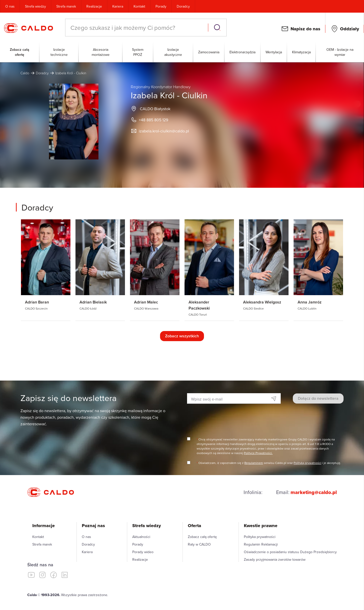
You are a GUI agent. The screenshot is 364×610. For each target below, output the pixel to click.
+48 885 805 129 (153, 120)
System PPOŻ (137, 52)
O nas (10, 6)
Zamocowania (208, 52)
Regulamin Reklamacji (261, 544)
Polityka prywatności (259, 536)
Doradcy (183, 6)
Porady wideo (142, 551)
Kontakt (139, 6)
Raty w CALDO (199, 544)
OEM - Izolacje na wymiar (339, 52)
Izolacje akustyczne (173, 52)
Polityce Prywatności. (258, 453)
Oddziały (349, 29)
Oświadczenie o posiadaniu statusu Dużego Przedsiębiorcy (290, 551)
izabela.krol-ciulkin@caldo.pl (164, 131)
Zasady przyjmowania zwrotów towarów (274, 559)
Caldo (24, 73)
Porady (160, 6)
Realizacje (94, 6)
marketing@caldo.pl (314, 492)
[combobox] (137, 27)
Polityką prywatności (307, 463)
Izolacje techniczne (59, 52)
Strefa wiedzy (35, 6)
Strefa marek (66, 6)
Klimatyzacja (301, 52)
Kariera (117, 6)
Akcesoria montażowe (101, 52)
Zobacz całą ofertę (19, 52)
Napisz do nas (305, 29)
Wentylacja (274, 52)
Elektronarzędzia (242, 52)
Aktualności (141, 536)
